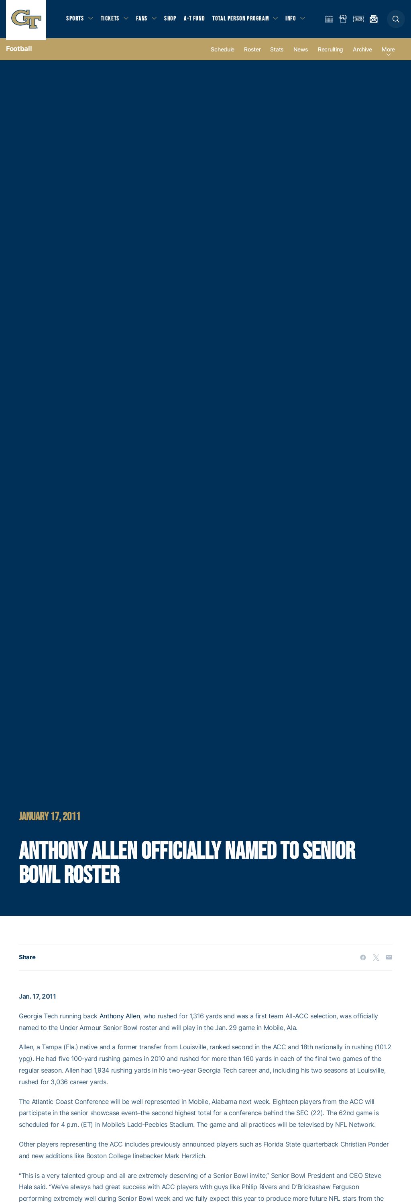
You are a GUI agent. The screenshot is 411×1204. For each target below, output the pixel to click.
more (388, 52)
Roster (252, 52)
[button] (396, 21)
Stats (277, 52)
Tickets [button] (111, 20)
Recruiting (330, 52)
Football (19, 52)
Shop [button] (173, 20)
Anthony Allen (120, 1020)
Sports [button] (75, 20)
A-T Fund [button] (197, 20)
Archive (362, 52)
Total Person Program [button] (243, 20)
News (300, 52)
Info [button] (294, 20)
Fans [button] (143, 20)
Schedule (222, 52)
